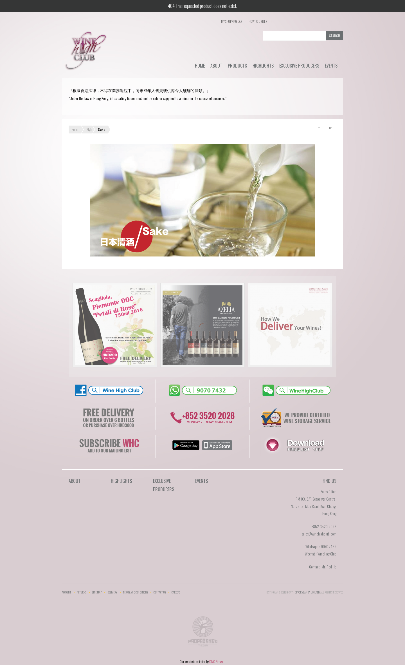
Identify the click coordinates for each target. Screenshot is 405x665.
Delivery (112, 592)
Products (237, 65)
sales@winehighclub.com (319, 534)
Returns (81, 592)
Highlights (263, 65)
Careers (176, 592)
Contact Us (160, 592)
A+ (318, 128)
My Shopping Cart (232, 21)
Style (89, 129)
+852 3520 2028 (324, 526)
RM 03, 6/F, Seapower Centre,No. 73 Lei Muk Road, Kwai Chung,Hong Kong (313, 506)
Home (200, 65)
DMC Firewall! (217, 661)
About (216, 65)
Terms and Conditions (135, 592)
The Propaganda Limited (202, 633)
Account (66, 592)
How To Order (258, 21)
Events (331, 65)
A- (330, 128)
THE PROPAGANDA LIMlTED (305, 592)
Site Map (97, 592)
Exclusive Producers (299, 65)
